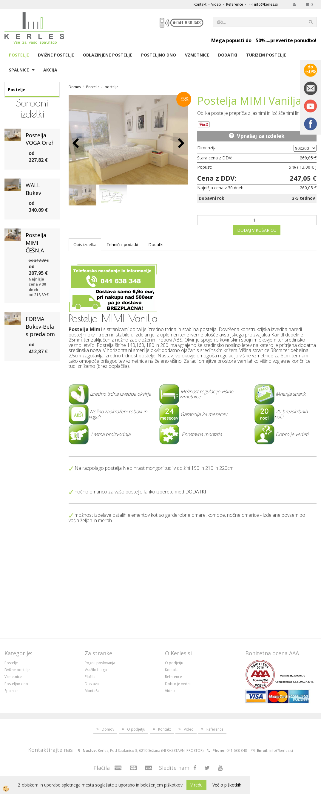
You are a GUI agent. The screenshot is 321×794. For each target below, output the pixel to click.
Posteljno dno (158, 55)
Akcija (50, 70)
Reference (234, 4)
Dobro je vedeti (178, 683)
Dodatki (227, 55)
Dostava (92, 683)
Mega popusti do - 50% (238, 40)
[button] (180, 143)
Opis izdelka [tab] (84, 244)
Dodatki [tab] (155, 244)
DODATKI (195, 491)
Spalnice (19, 70)
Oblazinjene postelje (107, 55)
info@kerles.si (266, 4)
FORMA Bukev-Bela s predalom (40, 326)
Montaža (92, 690)
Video (216, 4)
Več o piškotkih (226, 785)
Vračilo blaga (96, 669)
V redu (196, 785)
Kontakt (200, 4)
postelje (111, 86)
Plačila (90, 676)
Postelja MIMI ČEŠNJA (36, 242)
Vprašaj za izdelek (261, 135)
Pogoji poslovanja (100, 662)
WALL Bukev (33, 189)
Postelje (19, 55)
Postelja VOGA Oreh (40, 139)
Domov (75, 86)
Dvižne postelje (56, 55)
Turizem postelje (266, 55)
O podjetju (174, 662)
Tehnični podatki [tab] (122, 244)
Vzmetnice (197, 55)
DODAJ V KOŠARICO (257, 230)
